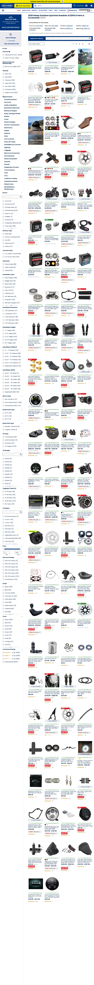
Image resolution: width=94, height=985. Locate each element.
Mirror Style (7, 396)
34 (89, 44)
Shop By (5, 71)
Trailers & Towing (10, 178)
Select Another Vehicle (10, 27)
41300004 (32, 30)
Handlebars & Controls (12, 145)
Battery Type (7, 231)
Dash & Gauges (9, 122)
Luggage (7, 150)
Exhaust (7, 133)
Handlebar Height (9, 327)
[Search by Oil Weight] (12, 454)
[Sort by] (36, 43)
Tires (55, 10)
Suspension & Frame (11, 167)
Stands (6, 164)
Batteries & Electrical (11, 108)
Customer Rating (9, 649)
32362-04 (87, 28)
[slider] (3, 549)
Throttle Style (8, 250)
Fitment (5, 52)
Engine (6, 130)
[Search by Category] (12, 512)
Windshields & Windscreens (9, 188)
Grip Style (6, 261)
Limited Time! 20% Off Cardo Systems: (45, 1)
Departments (7, 97)
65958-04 (69, 28)
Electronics (8, 128)
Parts (51, 10)
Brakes (6, 116)
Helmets (34, 10)
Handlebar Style (8, 274)
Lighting (7, 147)
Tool (5, 176)
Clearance (62, 10)
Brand (5, 193)
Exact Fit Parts (12, 58)
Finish (5, 584)
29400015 (69, 26)
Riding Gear (26, 10)
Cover (6, 119)
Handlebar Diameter (10, 307)
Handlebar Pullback (10, 347)
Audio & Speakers (10, 105)
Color (5, 616)
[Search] (52, 6)
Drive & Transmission (11, 125)
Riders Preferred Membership (8, 62)
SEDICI (19, 10)
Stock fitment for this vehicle (38, 22)
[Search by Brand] (12, 196)
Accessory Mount (10, 99)
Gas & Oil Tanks (9, 142)
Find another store (11, 44)
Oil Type (5, 434)
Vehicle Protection (10, 181)
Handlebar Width (9, 370)
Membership (72, 10)
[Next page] (92, 44)
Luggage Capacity (9, 488)
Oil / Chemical (9, 156)
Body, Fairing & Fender (12, 114)
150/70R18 (54, 26)
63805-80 (85, 26)
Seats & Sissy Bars (10, 159)
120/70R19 (39, 26)
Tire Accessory (9, 170)
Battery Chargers (10, 111)
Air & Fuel (7, 102)
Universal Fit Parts (13, 55)
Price (4, 546)
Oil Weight (6, 450)
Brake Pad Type (8, 423)
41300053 (48, 30)
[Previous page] (70, 44)
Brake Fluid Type (8, 410)
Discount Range (8, 557)
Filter (6, 136)
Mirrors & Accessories (12, 153)
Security (7, 162)
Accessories (43, 10)
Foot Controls (9, 139)
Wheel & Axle (8, 184)
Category (6, 508)
